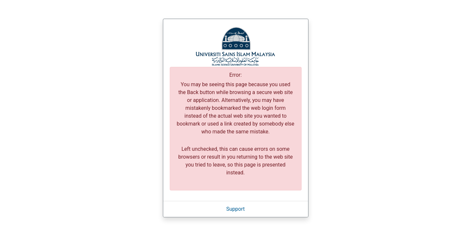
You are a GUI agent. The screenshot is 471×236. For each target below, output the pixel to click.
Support (235, 209)
